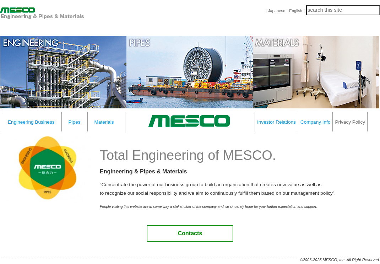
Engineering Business (31, 122)
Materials (104, 122)
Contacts (190, 233)
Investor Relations (276, 122)
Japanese (277, 11)
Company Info (315, 122)
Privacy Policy (350, 122)
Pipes (75, 122)
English (295, 11)
